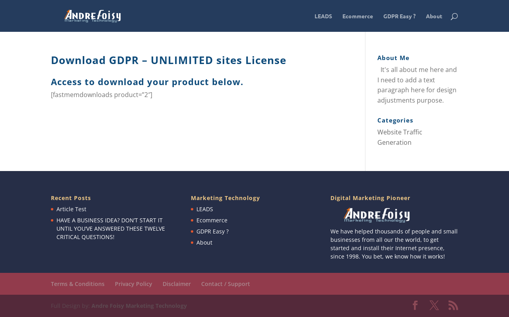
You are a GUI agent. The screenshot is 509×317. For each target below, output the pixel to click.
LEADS (323, 16)
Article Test (71, 209)
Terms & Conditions (78, 284)
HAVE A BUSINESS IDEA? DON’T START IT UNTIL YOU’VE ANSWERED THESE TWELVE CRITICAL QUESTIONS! (110, 228)
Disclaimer (177, 284)
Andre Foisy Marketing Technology (139, 305)
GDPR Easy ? (399, 16)
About (434, 16)
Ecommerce (357, 16)
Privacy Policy (133, 284)
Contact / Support (225, 284)
